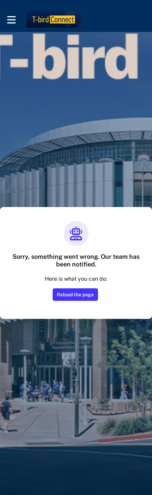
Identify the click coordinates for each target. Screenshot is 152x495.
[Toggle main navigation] (11, 19)
